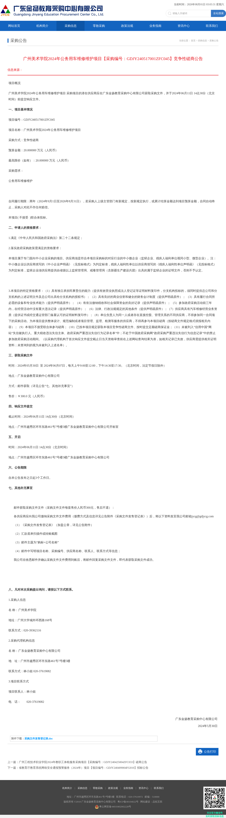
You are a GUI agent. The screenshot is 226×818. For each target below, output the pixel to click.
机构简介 (42, 25)
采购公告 (213, 40)
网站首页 (14, 25)
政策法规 (127, 25)
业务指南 (155, 25)
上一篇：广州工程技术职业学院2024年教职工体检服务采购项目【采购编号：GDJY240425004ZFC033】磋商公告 (77, 762)
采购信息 (71, 25)
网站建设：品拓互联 (151, 801)
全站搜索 (218, 13)
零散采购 (99, 25)
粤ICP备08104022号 (128, 801)
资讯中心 (184, 25)
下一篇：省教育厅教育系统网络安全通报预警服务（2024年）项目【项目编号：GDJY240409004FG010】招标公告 (78, 767)
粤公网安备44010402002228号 (113, 806)
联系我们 (212, 25)
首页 (193, 40)
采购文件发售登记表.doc (38, 738)
